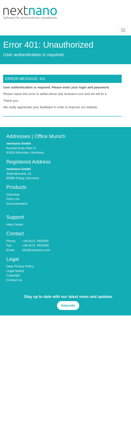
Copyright (13, 275)
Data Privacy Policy (20, 266)
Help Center (14, 224)
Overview (13, 194)
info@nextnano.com (36, 250)
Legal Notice (15, 271)
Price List (12, 199)
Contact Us (14, 280)
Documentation (17, 203)
